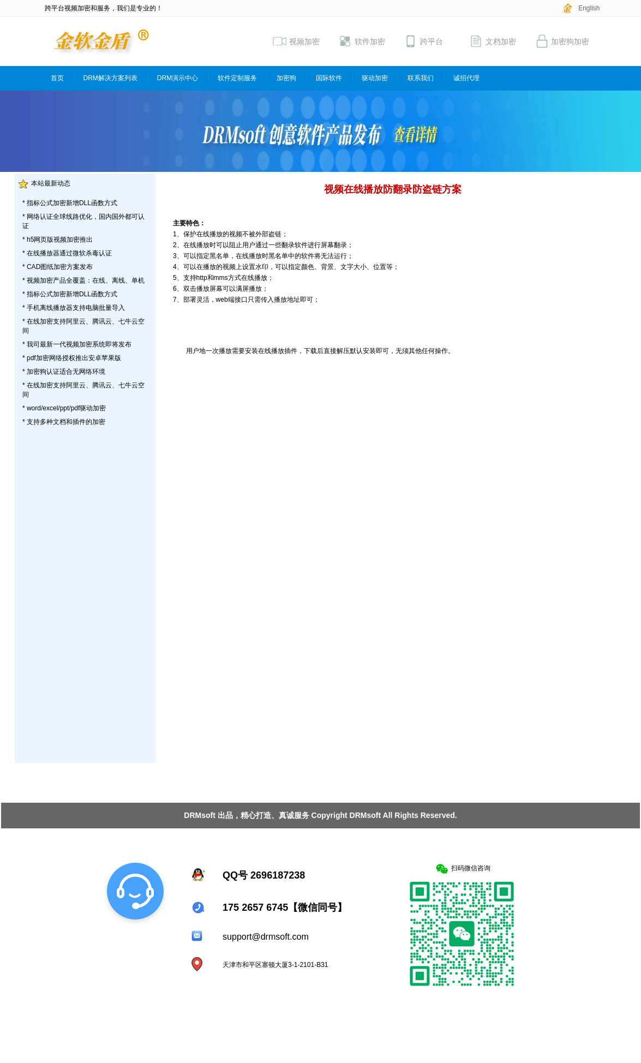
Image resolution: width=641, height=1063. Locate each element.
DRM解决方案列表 (110, 78)
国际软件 (329, 78)
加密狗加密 (562, 41)
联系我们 (421, 78)
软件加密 (361, 41)
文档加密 (492, 41)
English (589, 8)
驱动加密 (375, 78)
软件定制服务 (237, 78)
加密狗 (286, 78)
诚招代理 (466, 78)
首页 (57, 78)
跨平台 (423, 41)
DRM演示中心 (177, 78)
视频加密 (296, 41)
